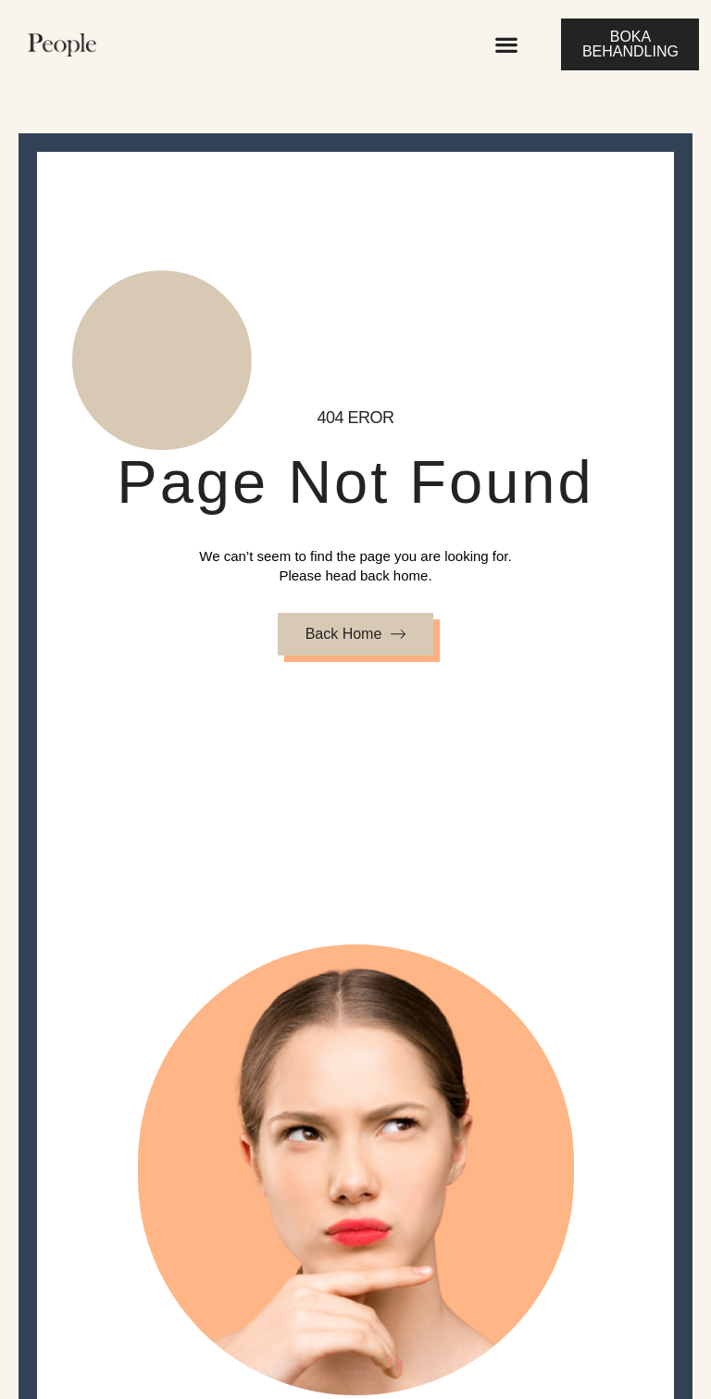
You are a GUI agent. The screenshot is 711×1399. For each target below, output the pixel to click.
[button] (506, 45)
